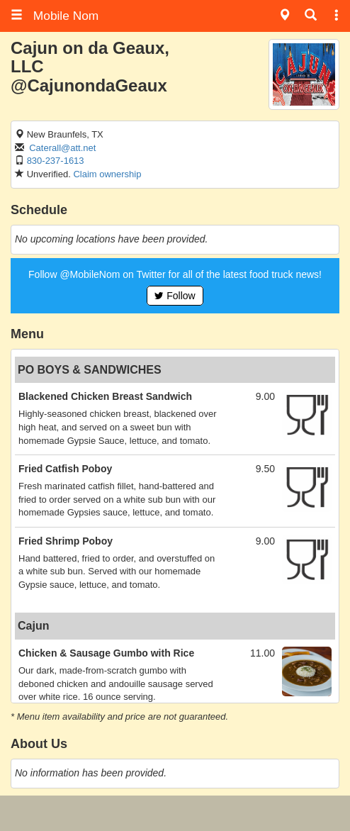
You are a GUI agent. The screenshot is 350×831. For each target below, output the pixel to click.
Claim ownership (107, 174)
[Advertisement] (175, 813)
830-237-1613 (55, 160)
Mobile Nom (54, 16)
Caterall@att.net (62, 148)
